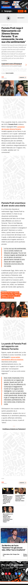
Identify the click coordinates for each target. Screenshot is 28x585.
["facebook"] (16, 573)
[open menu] (1, 11)
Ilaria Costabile (9, 73)
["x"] (13, 573)
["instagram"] (6, 573)
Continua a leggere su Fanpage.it (14, 429)
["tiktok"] (2, 573)
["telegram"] (19, 573)
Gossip (2, 478)
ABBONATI (21, 11)
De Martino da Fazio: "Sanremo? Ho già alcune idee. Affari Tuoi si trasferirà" (13, 547)
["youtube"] (9, 573)
